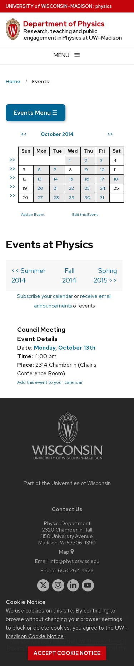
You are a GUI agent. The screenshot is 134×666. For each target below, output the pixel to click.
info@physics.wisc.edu (74, 561)
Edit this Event (85, 214)
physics (103, 6)
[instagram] (58, 585)
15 (71, 179)
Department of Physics (64, 24)
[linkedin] (73, 585)
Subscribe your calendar (45, 296)
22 (71, 188)
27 (40, 197)
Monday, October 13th (64, 347)
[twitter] (43, 585)
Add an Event (33, 214)
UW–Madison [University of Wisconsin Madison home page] (49, 6)
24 (102, 188)
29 (72, 197)
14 (56, 179)
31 (102, 197)
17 (102, 179)
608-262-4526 (76, 570)
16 (87, 179)
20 (40, 188)
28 (56, 197)
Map (67, 551)
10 (102, 170)
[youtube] (88, 585)
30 (87, 197)
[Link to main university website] (67, 460)
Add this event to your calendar (50, 382)
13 (39, 179)
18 (116, 179)
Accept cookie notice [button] (67, 653)
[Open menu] (67, 55)
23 (87, 188)
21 (56, 188)
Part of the (67, 483)
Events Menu (36, 113)
